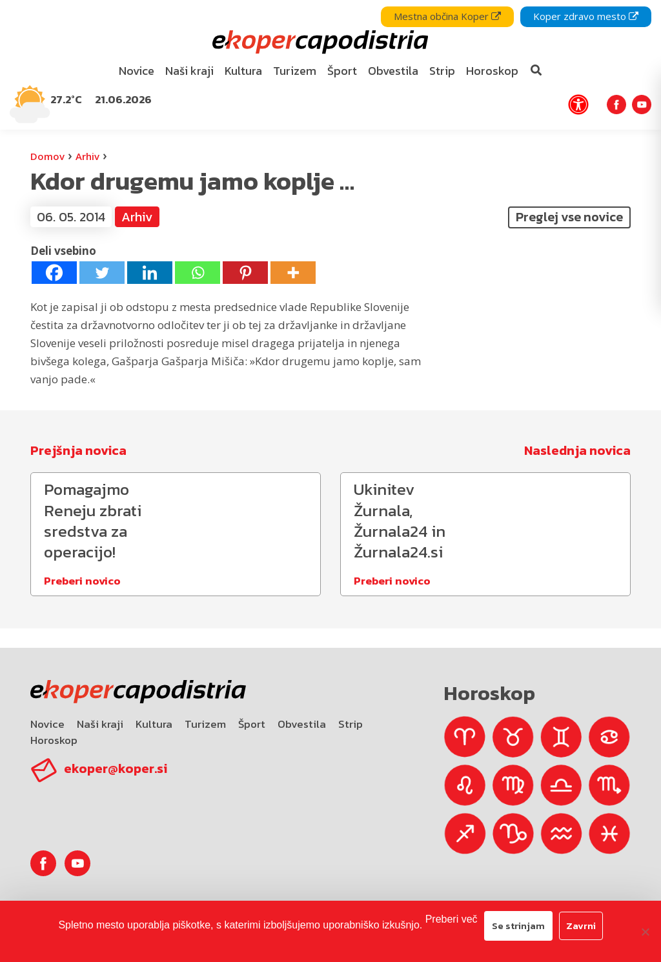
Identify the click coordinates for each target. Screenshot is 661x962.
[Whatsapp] (197, 272)
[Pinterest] (245, 272)
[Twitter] (102, 272)
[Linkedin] (149, 272)
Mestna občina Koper (447, 16)
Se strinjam (518, 925)
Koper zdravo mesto (585, 16)
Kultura (154, 724)
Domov (47, 156)
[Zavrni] (644, 931)
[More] (293, 272)
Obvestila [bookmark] (393, 70)
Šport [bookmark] (342, 70)
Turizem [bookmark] (294, 70)
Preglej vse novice (569, 216)
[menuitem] (137, 71)
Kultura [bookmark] (243, 70)
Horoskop (53, 740)
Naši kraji (100, 724)
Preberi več (451, 919)
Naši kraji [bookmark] (189, 70)
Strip (350, 724)
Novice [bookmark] (136, 70)
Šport (251, 724)
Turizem (205, 724)
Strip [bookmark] (442, 70)
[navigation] (330, 65)
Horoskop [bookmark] (492, 70)
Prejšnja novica (78, 450)
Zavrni (581, 925)
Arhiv (87, 156)
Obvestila (302, 724)
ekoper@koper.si (115, 768)
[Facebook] (54, 272)
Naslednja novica (577, 450)
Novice (47, 724)
